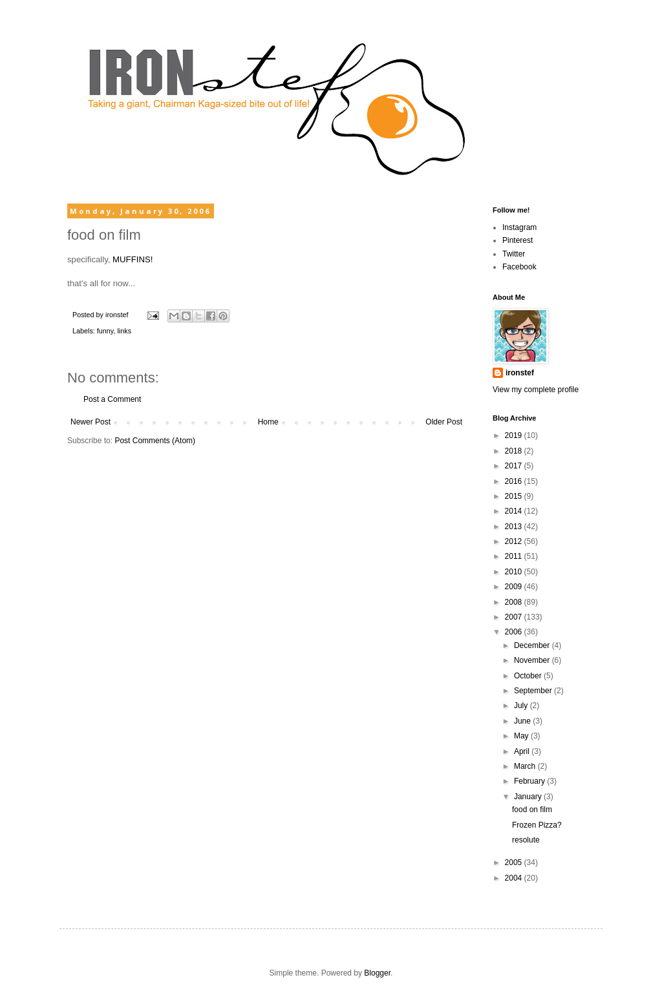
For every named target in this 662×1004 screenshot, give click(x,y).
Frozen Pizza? (537, 825)
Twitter (513, 253)
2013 (514, 526)
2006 (514, 631)
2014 (514, 511)
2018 (514, 450)
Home (268, 421)
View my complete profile (536, 389)
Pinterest (517, 240)
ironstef (520, 372)
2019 (514, 435)
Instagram (519, 227)
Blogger (377, 973)
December (533, 645)
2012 (514, 541)
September (534, 690)
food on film (532, 809)
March (526, 766)
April (522, 751)
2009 (514, 586)
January (529, 796)
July (522, 705)
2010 (514, 571)
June (523, 721)
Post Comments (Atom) (154, 440)
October (529, 675)
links (124, 331)
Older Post (443, 421)
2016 (514, 481)
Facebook (519, 266)
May (522, 735)
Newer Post (90, 421)
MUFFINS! (132, 259)
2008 (514, 602)
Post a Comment (112, 399)
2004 (514, 878)
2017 (514, 465)
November (533, 660)
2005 (514, 862)
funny (105, 331)
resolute (526, 839)
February (530, 781)
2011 (514, 556)
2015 (514, 496)
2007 (514, 617)
